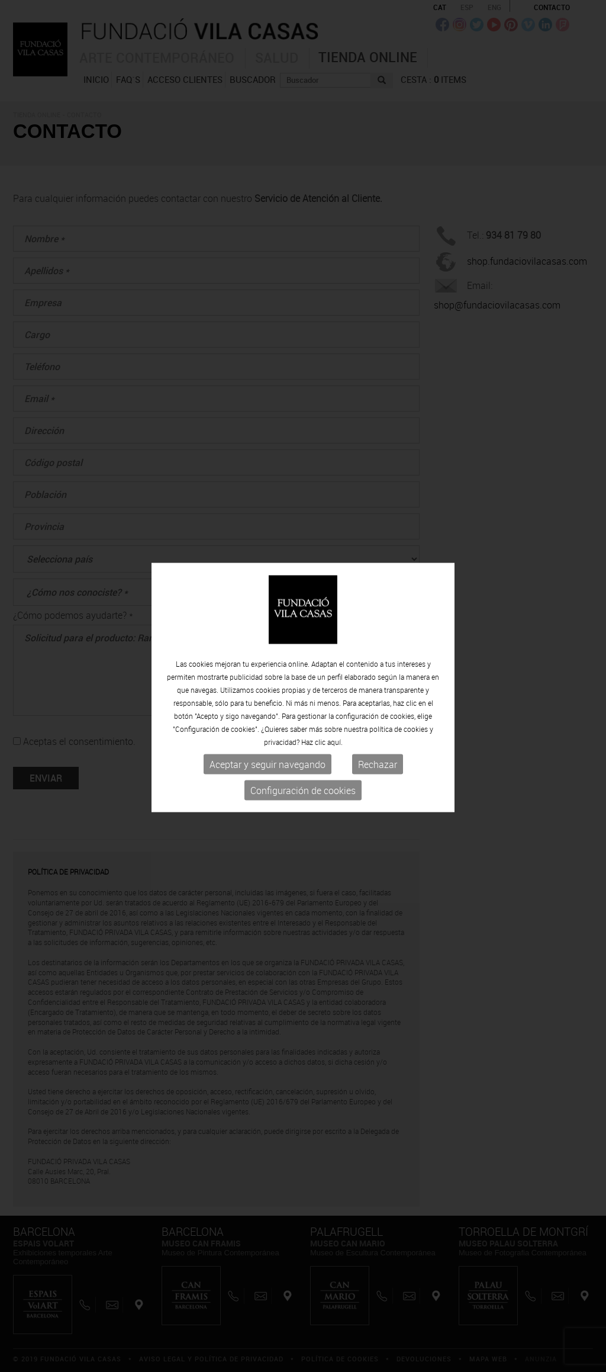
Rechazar (377, 764)
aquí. (335, 742)
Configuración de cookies (303, 790)
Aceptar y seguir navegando (267, 764)
